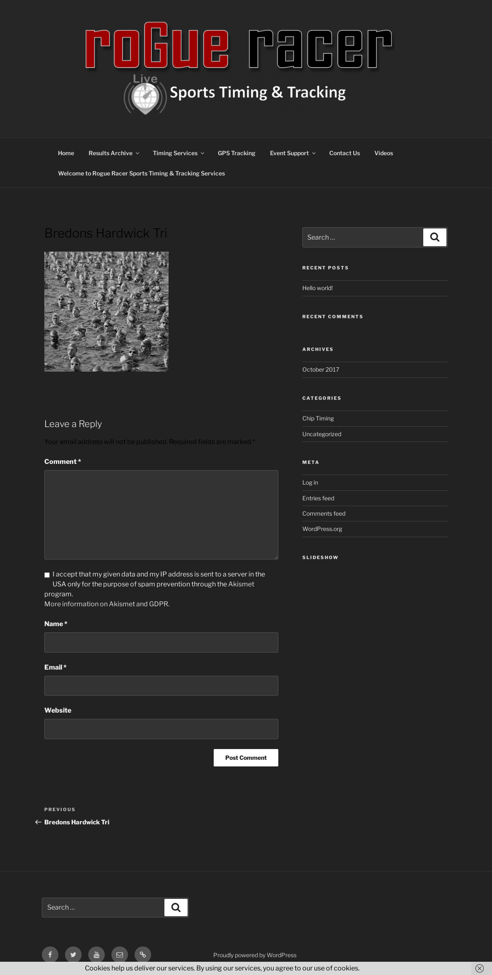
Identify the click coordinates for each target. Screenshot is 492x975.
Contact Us (344, 152)
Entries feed (318, 498)
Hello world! (317, 287)
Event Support (293, 152)
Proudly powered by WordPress (255, 954)
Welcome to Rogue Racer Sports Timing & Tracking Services (141, 173)
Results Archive (114, 152)
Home (66, 152)
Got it (377, 968)
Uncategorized (321, 433)
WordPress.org (322, 528)
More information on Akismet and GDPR (106, 604)
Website (57, 710)
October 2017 (320, 369)
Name (56, 624)
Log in (310, 482)
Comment (62, 462)
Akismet (241, 584)
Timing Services (179, 152)
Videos (383, 152)
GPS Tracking (237, 152)
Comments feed (323, 513)
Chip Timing (318, 418)
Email (55, 667)
